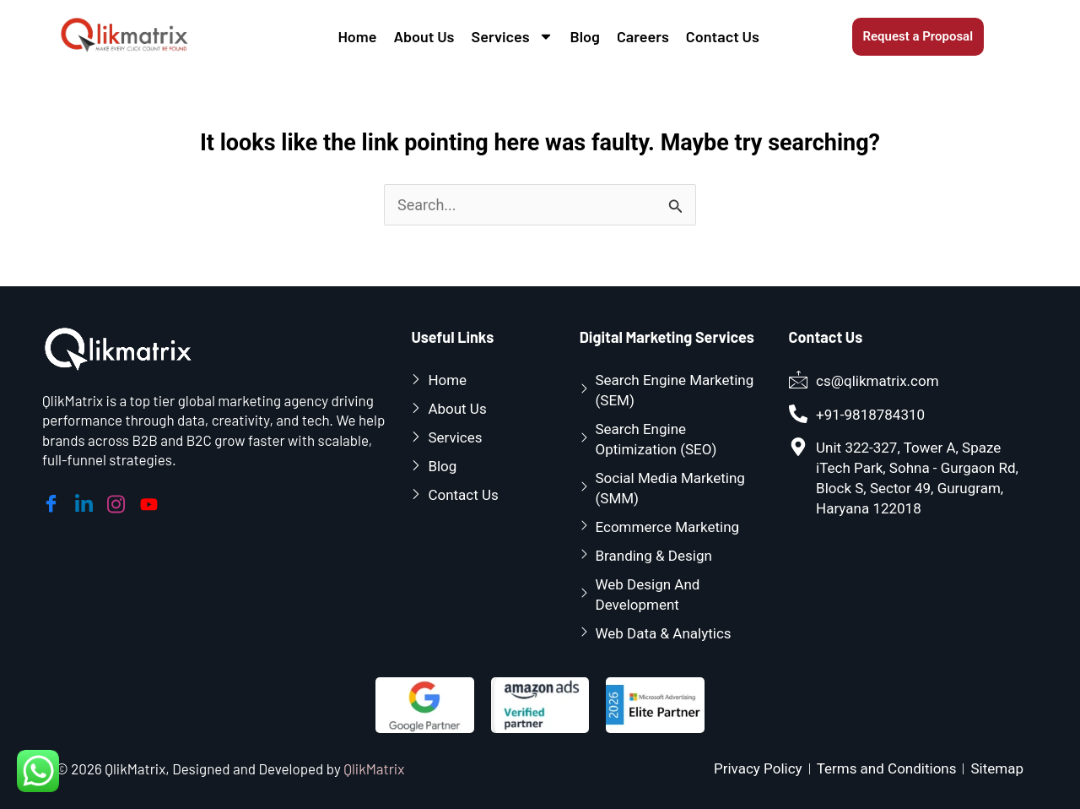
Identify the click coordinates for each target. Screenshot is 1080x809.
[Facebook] (53, 500)
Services (513, 36)
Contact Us (722, 36)
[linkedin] (86, 500)
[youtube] (151, 500)
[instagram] (118, 500)
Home (357, 36)
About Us (423, 36)
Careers (643, 36)
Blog (585, 36)
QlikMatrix (373, 768)
